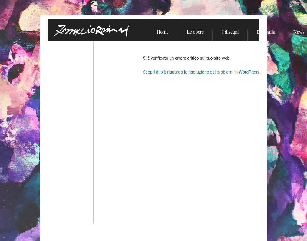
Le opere (195, 32)
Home (163, 32)
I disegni (230, 32)
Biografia (266, 32)
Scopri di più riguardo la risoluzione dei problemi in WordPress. (201, 72)
